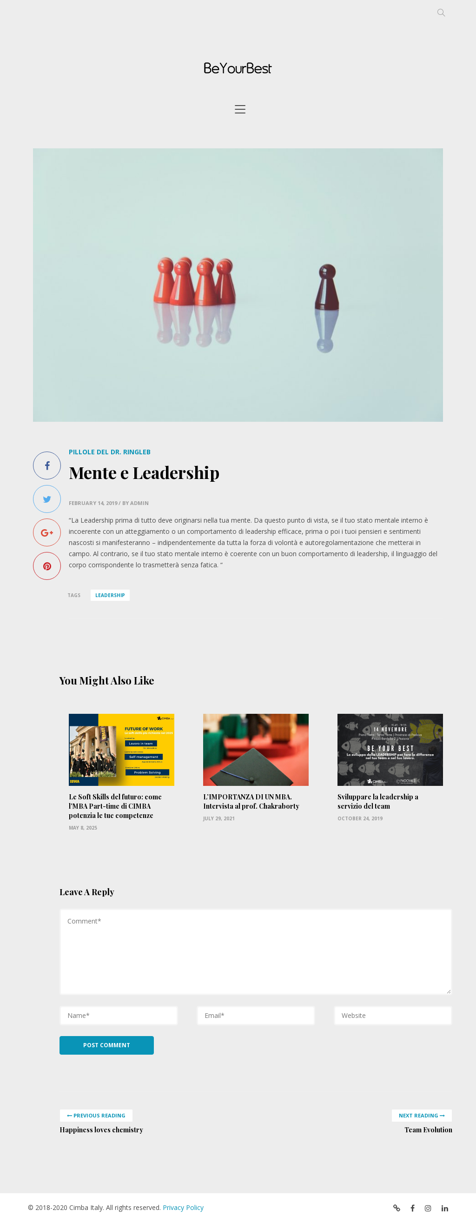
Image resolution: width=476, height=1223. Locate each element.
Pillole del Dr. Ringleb (110, 451)
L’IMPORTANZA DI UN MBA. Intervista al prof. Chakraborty (251, 801)
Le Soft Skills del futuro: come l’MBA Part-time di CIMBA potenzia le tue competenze (115, 806)
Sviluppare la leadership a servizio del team (377, 801)
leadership (110, 595)
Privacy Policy (183, 1207)
